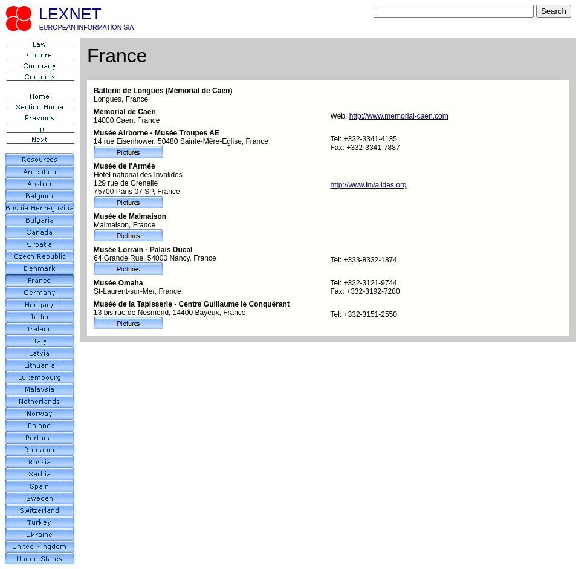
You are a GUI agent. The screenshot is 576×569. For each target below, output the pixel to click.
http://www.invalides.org (369, 185)
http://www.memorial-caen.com (398, 116)
